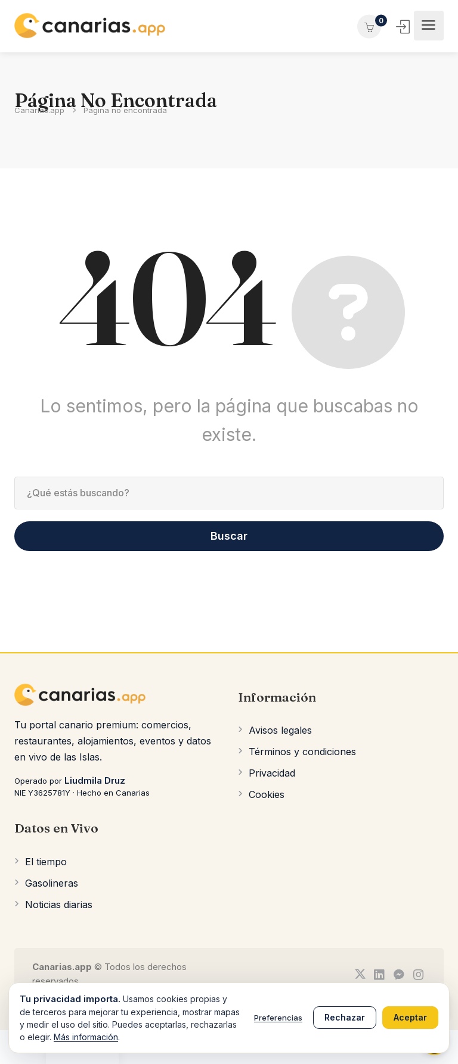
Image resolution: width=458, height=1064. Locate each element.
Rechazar (344, 1017)
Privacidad (272, 773)
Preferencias (278, 1017)
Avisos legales (280, 730)
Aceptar (410, 1017)
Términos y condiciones (302, 752)
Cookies (266, 794)
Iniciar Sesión (404, 27)
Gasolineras (51, 883)
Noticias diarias (58, 904)
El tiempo (46, 862)
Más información (86, 1037)
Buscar (229, 536)
